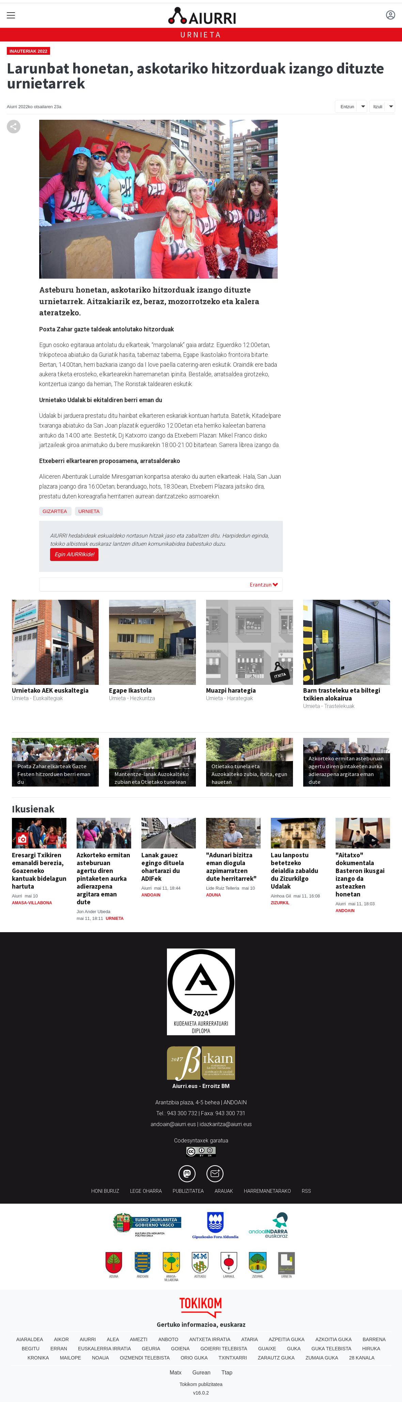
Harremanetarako (267, 1191)
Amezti (138, 1339)
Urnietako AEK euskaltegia (50, 690)
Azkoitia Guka (333, 1339)
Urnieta (201, 34)
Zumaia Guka (322, 1357)
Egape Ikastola (130, 690)
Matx (176, 1372)
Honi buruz (105, 1191)
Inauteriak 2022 (28, 51)
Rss (306, 1191)
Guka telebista (331, 1348)
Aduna (213, 895)
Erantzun (264, 584)
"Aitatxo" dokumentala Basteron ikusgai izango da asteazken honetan (360, 874)
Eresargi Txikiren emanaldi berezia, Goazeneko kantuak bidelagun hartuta (39, 870)
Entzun (347, 106)
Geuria (151, 1348)
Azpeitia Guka (287, 1339)
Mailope (70, 1357)
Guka (294, 1348)
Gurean (201, 1372)
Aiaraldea (29, 1339)
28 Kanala (362, 1357)
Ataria (249, 1339)
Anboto (168, 1339)
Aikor (61, 1339)
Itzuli (377, 106)
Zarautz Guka (276, 1357)
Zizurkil (280, 903)
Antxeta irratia (210, 1339)
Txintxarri (233, 1357)
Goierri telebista (223, 1348)
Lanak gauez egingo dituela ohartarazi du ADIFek (162, 867)
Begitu (31, 1348)
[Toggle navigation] (11, 15)
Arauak (224, 1191)
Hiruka (371, 1348)
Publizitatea (188, 1191)
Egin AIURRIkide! (74, 554)
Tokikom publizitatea (201, 1384)
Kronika (38, 1357)
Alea (113, 1339)
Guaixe (267, 1348)
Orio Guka (194, 1357)
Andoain (150, 895)
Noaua (100, 1357)
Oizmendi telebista (145, 1357)
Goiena (180, 1348)
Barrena (374, 1339)
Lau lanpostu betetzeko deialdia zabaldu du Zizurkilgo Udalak (294, 870)
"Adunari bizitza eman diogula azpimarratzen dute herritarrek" (231, 867)
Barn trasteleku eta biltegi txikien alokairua (341, 694)
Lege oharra (146, 1191)
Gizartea (55, 511)
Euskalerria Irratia (104, 1348)
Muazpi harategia (231, 690)
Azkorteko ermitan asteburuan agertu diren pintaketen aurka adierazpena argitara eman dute (103, 878)
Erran (58, 1348)
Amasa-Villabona (32, 903)
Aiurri (88, 1339)
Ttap (226, 1372)
